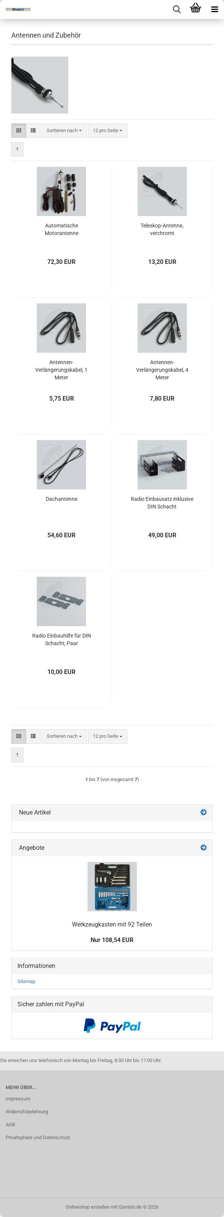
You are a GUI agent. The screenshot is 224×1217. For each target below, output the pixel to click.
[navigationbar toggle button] (214, 9)
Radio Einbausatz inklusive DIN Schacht (162, 503)
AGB (10, 1124)
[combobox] (64, 130)
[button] (18, 130)
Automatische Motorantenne (61, 229)
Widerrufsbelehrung (27, 1111)
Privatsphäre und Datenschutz (38, 1137)
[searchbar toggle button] (176, 9)
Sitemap (26, 981)
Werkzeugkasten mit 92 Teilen (112, 924)
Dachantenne (61, 499)
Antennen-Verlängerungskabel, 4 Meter (162, 369)
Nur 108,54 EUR (112, 940)
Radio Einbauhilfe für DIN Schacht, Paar (61, 639)
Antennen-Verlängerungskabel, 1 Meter (61, 369)
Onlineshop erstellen (88, 1207)
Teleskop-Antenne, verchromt (162, 229)
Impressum (18, 1099)
